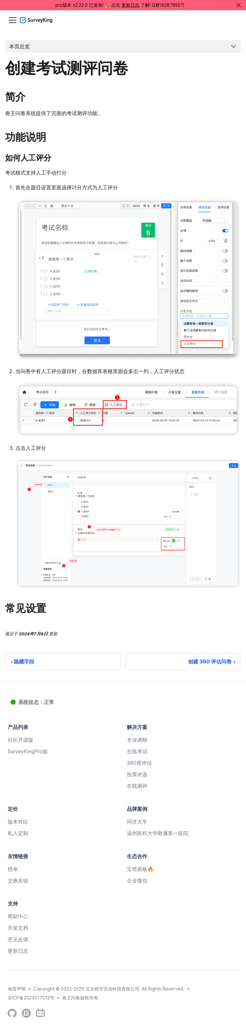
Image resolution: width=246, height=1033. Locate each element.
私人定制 (18, 833)
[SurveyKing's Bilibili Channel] (40, 1013)
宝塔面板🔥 (140, 869)
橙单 (13, 869)
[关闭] (241, 5)
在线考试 (137, 751)
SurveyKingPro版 (28, 751)
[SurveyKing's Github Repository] (12, 1013)
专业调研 (137, 740)
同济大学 (137, 821)
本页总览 (19, 46)
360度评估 (139, 763)
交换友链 (18, 880)
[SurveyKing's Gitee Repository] (26, 1013)
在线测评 (137, 786)
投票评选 (137, 774)
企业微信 (137, 880)
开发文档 (18, 928)
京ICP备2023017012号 (31, 997)
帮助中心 (18, 916)
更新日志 (130, 5)
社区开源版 (20, 740)
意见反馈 (18, 939)
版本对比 (18, 821)
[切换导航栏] (12, 20)
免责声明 (17, 988)
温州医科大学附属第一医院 (157, 833)
